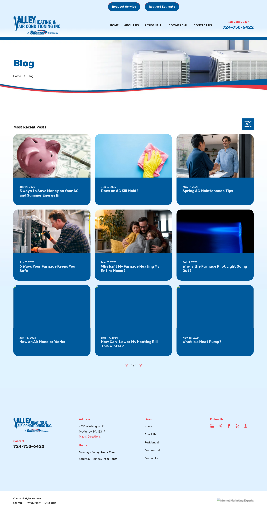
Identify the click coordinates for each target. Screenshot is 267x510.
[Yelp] (237, 426)
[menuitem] (18, 503)
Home (148, 426)
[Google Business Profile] (212, 426)
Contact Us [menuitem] (203, 25)
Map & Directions (90, 436)
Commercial (152, 450)
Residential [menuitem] (154, 25)
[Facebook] (229, 426)
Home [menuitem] (114, 25)
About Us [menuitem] (131, 25)
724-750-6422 (238, 27)
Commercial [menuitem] (178, 25)
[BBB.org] (246, 426)
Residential (152, 442)
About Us (150, 434)
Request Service (124, 6)
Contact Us (152, 458)
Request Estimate (162, 6)
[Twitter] (220, 426)
